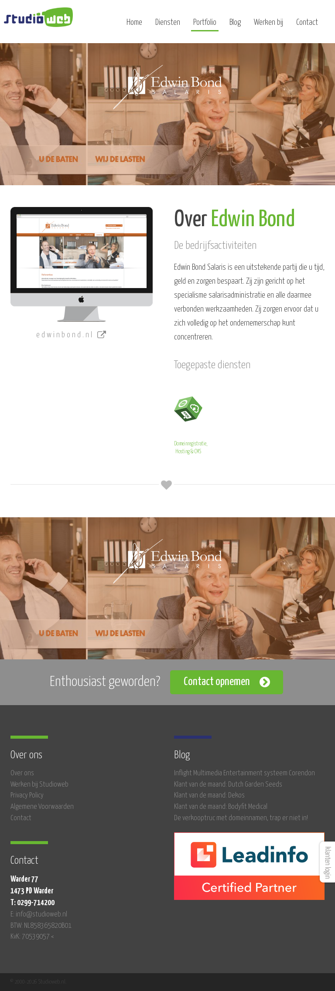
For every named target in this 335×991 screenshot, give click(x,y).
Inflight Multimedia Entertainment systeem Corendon (244, 773)
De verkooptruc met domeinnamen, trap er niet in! (241, 818)
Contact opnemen (217, 682)
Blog (235, 25)
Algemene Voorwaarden (42, 807)
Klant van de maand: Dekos (209, 795)
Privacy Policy (27, 795)
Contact (307, 25)
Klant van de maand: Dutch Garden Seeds (228, 784)
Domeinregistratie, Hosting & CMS (190, 424)
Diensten (167, 25)
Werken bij (268, 25)
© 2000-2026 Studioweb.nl (37, 982)
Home (134, 25)
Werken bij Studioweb (39, 784)
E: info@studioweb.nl (38, 914)
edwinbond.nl (72, 335)
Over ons (22, 773)
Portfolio (204, 25)
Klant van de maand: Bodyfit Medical (220, 807)
